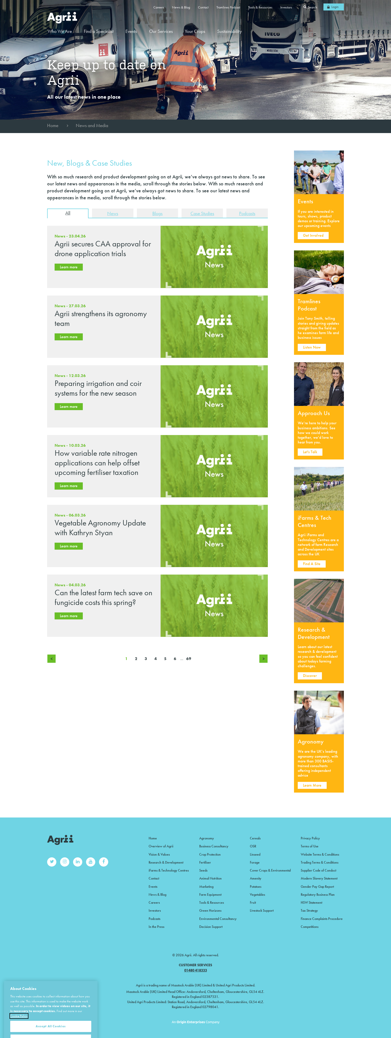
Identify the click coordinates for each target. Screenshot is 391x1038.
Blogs (157, 213)
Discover (310, 675)
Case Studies (202, 213)
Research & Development (166, 862)
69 (188, 658)
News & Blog (181, 7)
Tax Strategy (309, 910)
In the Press (156, 926)
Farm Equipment (210, 894)
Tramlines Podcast (228, 7)
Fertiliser (205, 862)
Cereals (255, 838)
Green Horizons (210, 910)
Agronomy (206, 838)
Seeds (203, 870)
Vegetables (257, 894)
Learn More (312, 785)
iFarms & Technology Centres (169, 870)
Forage (255, 862)
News (112, 213)
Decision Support (210, 926)
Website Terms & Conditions (320, 854)
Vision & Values (159, 854)
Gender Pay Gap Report (317, 886)
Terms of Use (309, 846)
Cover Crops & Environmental (270, 870)
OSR (253, 846)
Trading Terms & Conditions (319, 862)
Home (52, 125)
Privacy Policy (310, 838)
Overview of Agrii (161, 846)
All (67, 213)
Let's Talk (310, 451)
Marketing (206, 886)
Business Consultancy (213, 846)
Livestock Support (262, 910)
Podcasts (247, 213)
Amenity (255, 878)
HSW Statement (311, 902)
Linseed (255, 854)
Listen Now (312, 347)
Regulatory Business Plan (318, 894)
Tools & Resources (260, 7)
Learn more (69, 267)
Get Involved (313, 235)
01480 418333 (195, 970)
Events (131, 31)
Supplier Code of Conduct (318, 870)
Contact (203, 7)
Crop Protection (210, 854)
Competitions (309, 926)
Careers (158, 7)
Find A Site (311, 563)
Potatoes (255, 886)
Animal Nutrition (210, 878)
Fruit (253, 902)
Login (335, 6)
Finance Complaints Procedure (322, 918)
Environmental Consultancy (218, 918)
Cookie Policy (19, 1029)
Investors (286, 7)
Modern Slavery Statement (319, 878)
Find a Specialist (98, 31)
